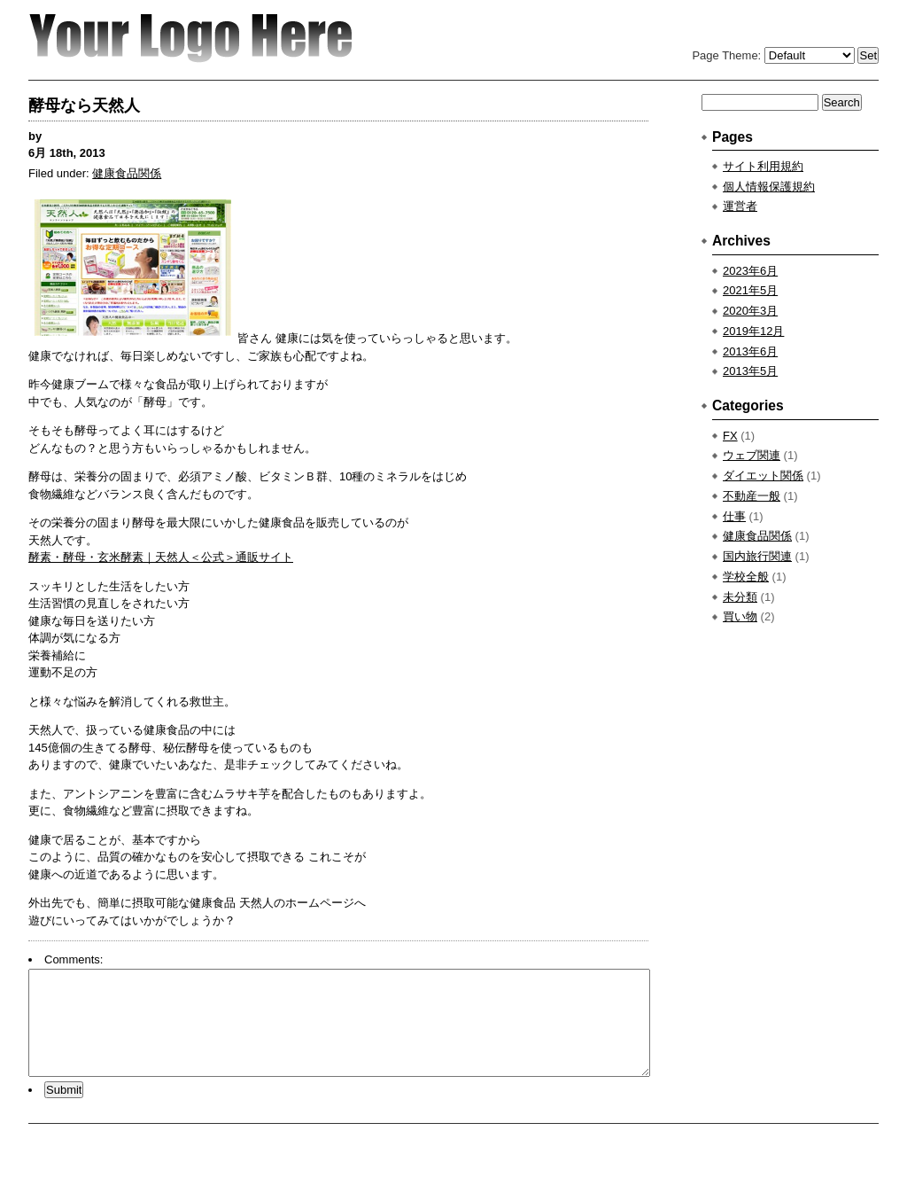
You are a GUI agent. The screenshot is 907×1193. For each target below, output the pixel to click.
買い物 (740, 616)
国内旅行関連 (757, 556)
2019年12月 (753, 331)
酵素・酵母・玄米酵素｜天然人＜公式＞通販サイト (160, 557)
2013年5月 (750, 371)
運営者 (740, 206)
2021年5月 (750, 290)
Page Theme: (726, 55)
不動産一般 (751, 496)
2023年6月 (750, 270)
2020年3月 (750, 310)
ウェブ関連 (751, 455)
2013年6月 (750, 351)
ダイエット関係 (763, 475)
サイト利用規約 (763, 166)
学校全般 (746, 576)
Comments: (73, 959)
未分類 (740, 597)
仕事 (734, 516)
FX (730, 435)
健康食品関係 (126, 173)
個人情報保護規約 (769, 186)
